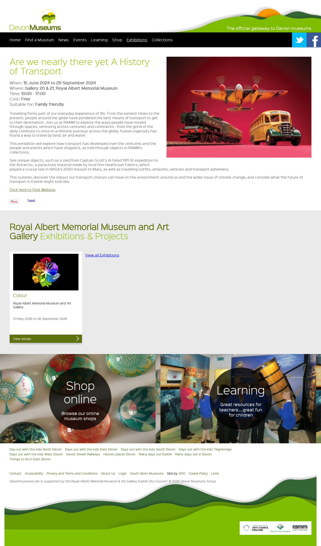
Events (80, 39)
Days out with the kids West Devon (36, 454)
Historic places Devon (119, 454)
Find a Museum (39, 39)
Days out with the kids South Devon (148, 449)
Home (15, 39)
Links (215, 473)
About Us (108, 473)
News (63, 39)
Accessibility (34, 473)
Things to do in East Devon (30, 459)
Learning (99, 39)
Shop (117, 39)
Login (123, 473)
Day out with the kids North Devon (36, 449)
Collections (162, 39)
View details (22, 339)
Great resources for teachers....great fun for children (240, 409)
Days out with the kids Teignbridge (205, 449)
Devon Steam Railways (83, 454)
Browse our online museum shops (80, 415)
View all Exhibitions (102, 255)
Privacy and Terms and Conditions (72, 473)
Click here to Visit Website (33, 189)
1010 (182, 473)
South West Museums (147, 473)
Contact (15, 473)
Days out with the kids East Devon (91, 449)
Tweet (31, 200)
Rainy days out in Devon (193, 454)
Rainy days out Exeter (155, 454)
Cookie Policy (198, 473)
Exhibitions (137, 39)
